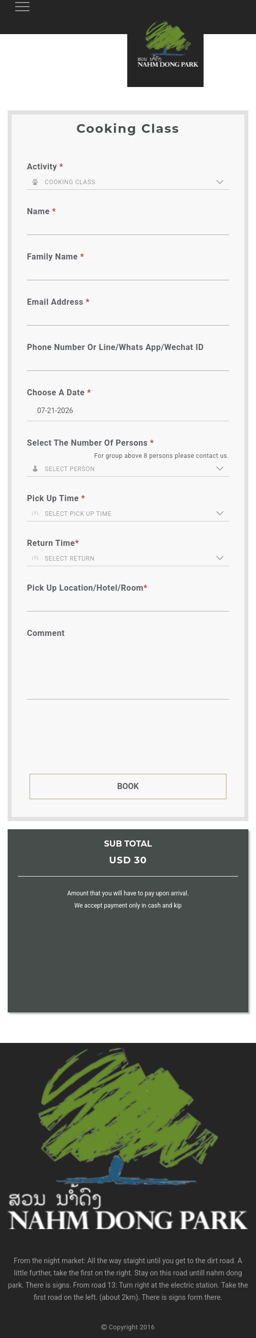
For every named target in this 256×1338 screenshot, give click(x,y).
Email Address (58, 302)
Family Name (55, 256)
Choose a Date (59, 392)
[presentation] (107, 742)
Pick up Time (56, 498)
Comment (46, 633)
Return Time (53, 543)
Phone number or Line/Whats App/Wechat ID (115, 347)
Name (41, 211)
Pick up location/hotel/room (87, 588)
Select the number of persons (90, 443)
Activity (45, 166)
